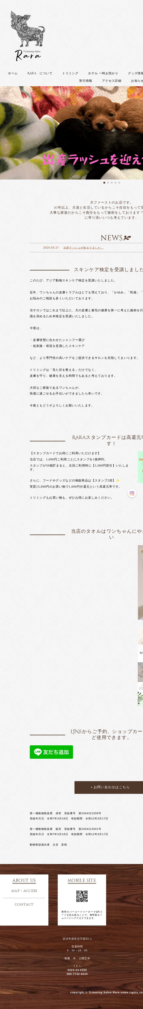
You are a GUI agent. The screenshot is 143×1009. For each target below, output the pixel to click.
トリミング (70, 73)
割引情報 (85, 81)
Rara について (40, 73)
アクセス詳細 (111, 81)
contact (24, 904)
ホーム (13, 73)
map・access (24, 891)
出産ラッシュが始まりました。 (84, 247)
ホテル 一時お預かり (103, 73)
